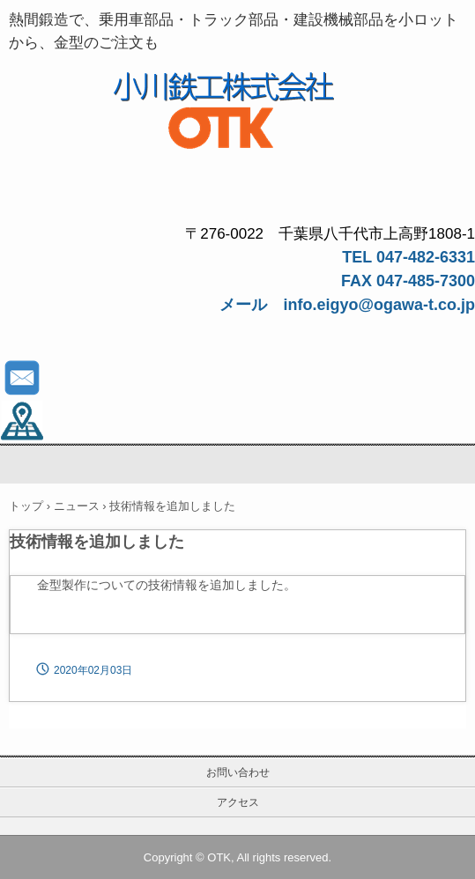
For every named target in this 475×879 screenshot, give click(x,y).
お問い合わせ (238, 772)
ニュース (77, 506)
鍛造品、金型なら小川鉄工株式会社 (238, 88)
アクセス (238, 802)
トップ (26, 506)
